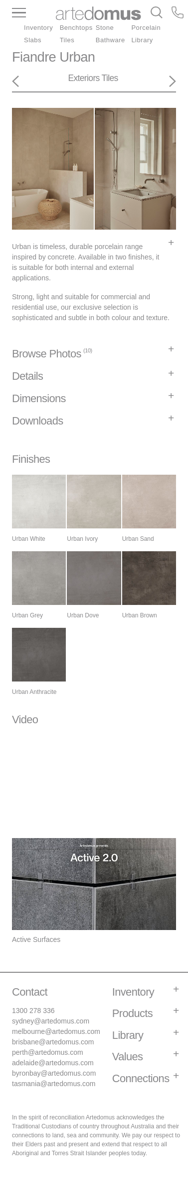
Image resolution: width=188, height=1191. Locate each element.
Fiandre (34, 57)
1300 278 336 (33, 1011)
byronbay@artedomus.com (54, 1073)
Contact (29, 992)
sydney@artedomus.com (50, 1021)
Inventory (38, 27)
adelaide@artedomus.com (53, 1063)
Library (142, 40)
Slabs (32, 40)
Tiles (67, 40)
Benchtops (76, 27)
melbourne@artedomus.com (56, 1031)
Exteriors (83, 78)
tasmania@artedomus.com (54, 1084)
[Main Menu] (34, 13)
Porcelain (146, 27)
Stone (105, 27)
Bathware (110, 40)
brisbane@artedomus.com (53, 1042)
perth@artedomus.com (47, 1052)
